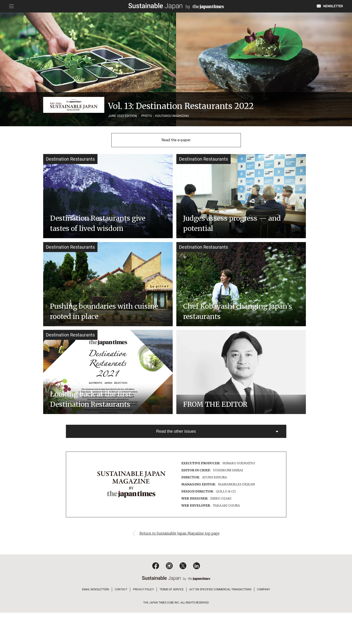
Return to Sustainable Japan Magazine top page (180, 544)
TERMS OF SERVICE (172, 600)
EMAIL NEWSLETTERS (95, 600)
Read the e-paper (176, 141)
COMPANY (263, 600)
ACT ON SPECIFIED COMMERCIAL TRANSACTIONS (220, 600)
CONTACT (121, 600)
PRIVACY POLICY (143, 600)
